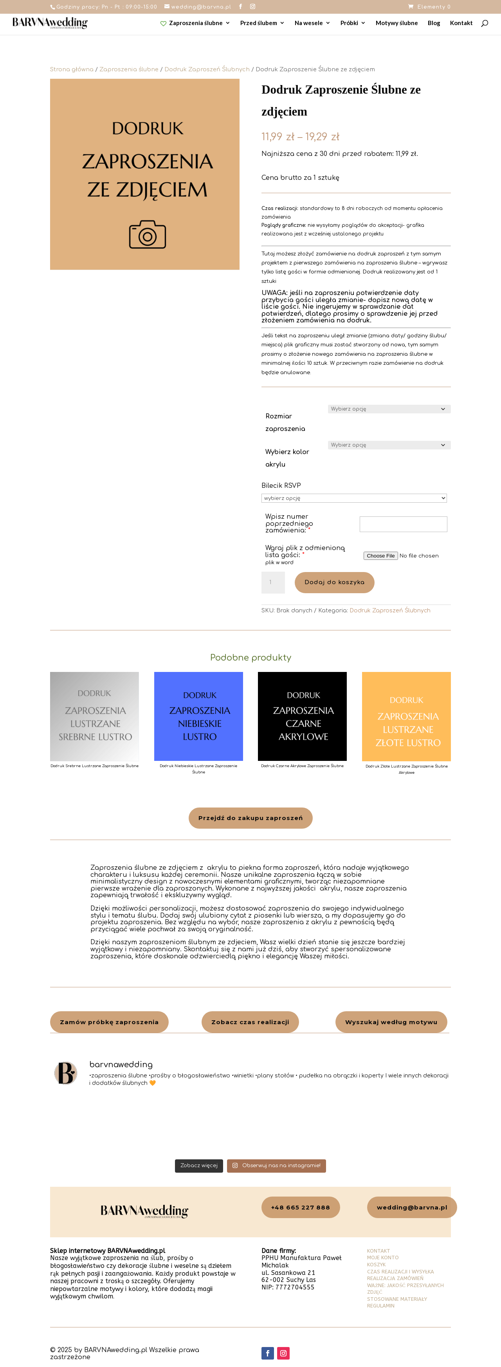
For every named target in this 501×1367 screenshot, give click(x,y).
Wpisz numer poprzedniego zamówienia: (289, 524)
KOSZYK (376, 1264)
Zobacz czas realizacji (250, 1022)
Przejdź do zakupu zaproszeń (250, 818)
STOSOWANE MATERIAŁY (397, 1299)
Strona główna (72, 69)
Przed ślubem (258, 23)
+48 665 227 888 (300, 1207)
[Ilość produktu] (273, 583)
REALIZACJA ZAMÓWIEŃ (395, 1278)
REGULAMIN (381, 1306)
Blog (434, 23)
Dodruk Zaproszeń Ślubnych (207, 69)
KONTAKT (378, 1251)
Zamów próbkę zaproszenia (109, 1022)
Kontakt (461, 23)
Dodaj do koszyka (335, 582)
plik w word (279, 562)
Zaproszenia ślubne (191, 23)
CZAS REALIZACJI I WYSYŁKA (400, 1272)
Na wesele (309, 23)
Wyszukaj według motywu (391, 1022)
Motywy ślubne (397, 23)
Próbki (349, 23)
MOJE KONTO (383, 1257)
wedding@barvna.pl (412, 1207)
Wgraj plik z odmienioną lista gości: (305, 552)
